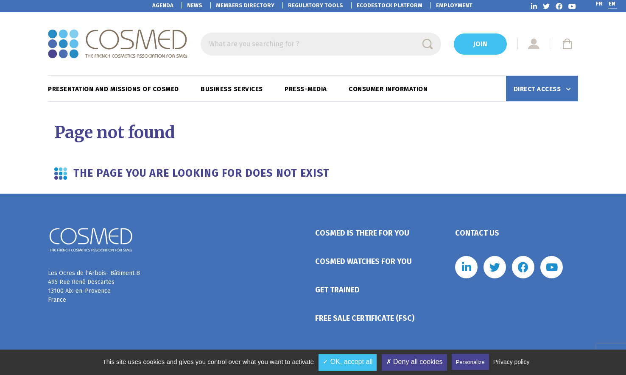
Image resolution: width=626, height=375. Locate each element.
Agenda (162, 5)
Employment (454, 5)
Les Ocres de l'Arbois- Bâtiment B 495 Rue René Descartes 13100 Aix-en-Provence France (94, 286)
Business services (233, 89)
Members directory (245, 5)
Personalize (470, 362)
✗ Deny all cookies (414, 361)
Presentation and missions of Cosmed (114, 89)
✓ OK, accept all (347, 361)
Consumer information (389, 89)
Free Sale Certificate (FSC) (364, 318)
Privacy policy (511, 361)
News (194, 5)
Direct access (538, 89)
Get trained (337, 289)
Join (480, 44)
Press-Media (307, 89)
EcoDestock (389, 5)
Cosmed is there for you (362, 233)
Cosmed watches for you (363, 261)
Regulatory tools (315, 5)
